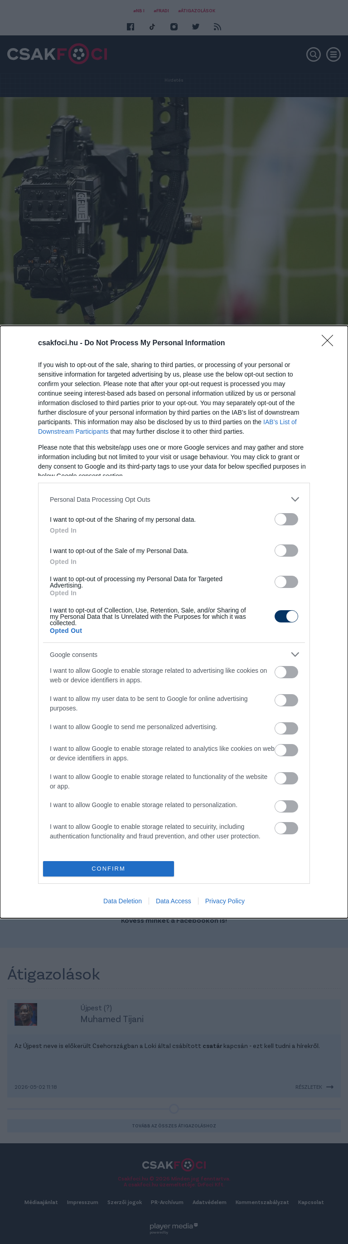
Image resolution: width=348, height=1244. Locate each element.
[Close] (330, 343)
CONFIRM (109, 868)
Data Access (173, 901)
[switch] (286, 519)
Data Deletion (122, 901)
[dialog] (174, 622)
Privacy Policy (225, 901)
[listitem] (174, 499)
